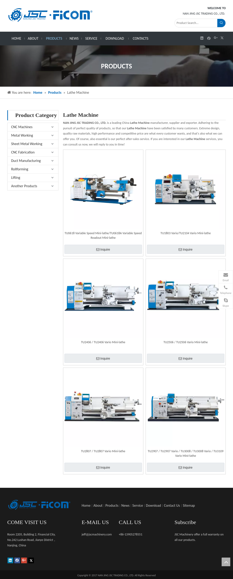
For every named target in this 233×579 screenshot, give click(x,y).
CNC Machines (22, 127)
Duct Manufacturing (26, 160)
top (226, 562)
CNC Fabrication (23, 152)
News (125, 505)
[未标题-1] (39, 505)
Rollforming (19, 169)
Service (137, 505)
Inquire (103, 249)
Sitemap (189, 505)
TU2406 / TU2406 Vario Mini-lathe (103, 342)
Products (111, 505)
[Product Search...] (196, 23)
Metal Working (22, 135)
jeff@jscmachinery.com (97, 534)
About (98, 505)
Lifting (15, 177)
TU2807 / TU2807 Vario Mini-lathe (103, 451)
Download (153, 505)
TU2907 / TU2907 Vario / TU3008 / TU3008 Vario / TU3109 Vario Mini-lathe (185, 453)
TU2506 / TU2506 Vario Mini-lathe (185, 342)
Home (86, 505)
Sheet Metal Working (26, 144)
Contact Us (172, 505)
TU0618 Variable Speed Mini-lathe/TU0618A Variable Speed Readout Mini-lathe (103, 235)
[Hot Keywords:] (221, 23)
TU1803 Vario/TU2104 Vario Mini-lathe (185, 233)
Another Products (24, 186)
